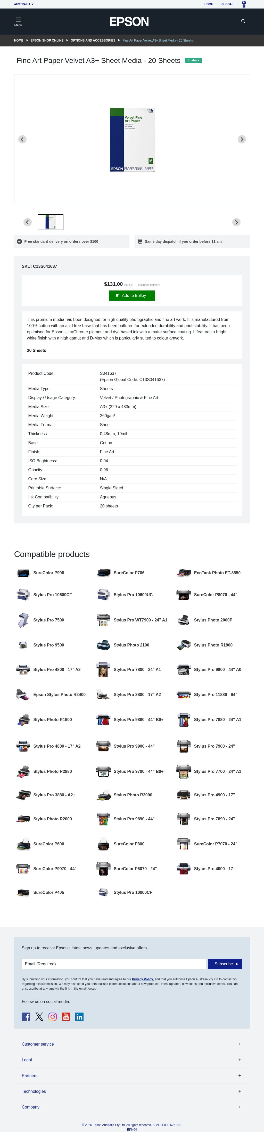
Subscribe (223, 964)
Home (208, 4)
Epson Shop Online (47, 40)
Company (30, 1107)
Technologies (34, 1091)
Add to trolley (133, 295)
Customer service (38, 1044)
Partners (29, 1075)
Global (227, 4)
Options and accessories (93, 40)
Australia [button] (22, 4)
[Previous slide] (22, 139)
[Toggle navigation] (18, 21)
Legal (27, 1060)
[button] (50, 222)
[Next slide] (242, 139)
